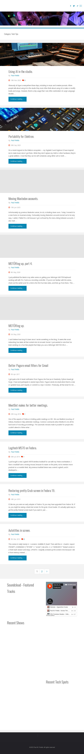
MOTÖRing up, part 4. (20, 263)
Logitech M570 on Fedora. (22, 447)
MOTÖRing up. (16, 325)
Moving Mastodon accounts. (23, 198)
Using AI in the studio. (20, 71)
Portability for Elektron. (21, 136)
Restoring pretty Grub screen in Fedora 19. (31, 490)
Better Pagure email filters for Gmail (28, 365)
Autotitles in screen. (19, 530)
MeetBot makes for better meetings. (28, 405)
